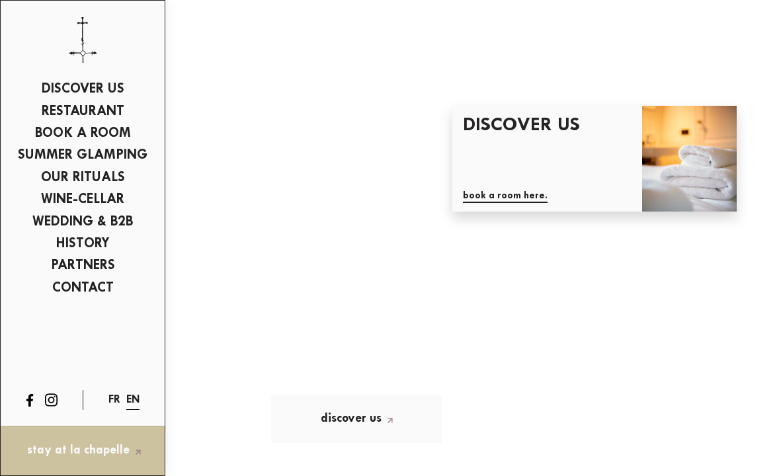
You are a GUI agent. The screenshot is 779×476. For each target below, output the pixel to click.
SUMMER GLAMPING (82, 155)
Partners (83, 265)
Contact (83, 288)
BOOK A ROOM (83, 133)
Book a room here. (505, 196)
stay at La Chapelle (84, 450)
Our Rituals (83, 177)
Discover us (83, 89)
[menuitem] (83, 90)
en (133, 400)
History (83, 243)
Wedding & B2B (82, 222)
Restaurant (83, 111)
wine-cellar (82, 199)
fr (114, 400)
